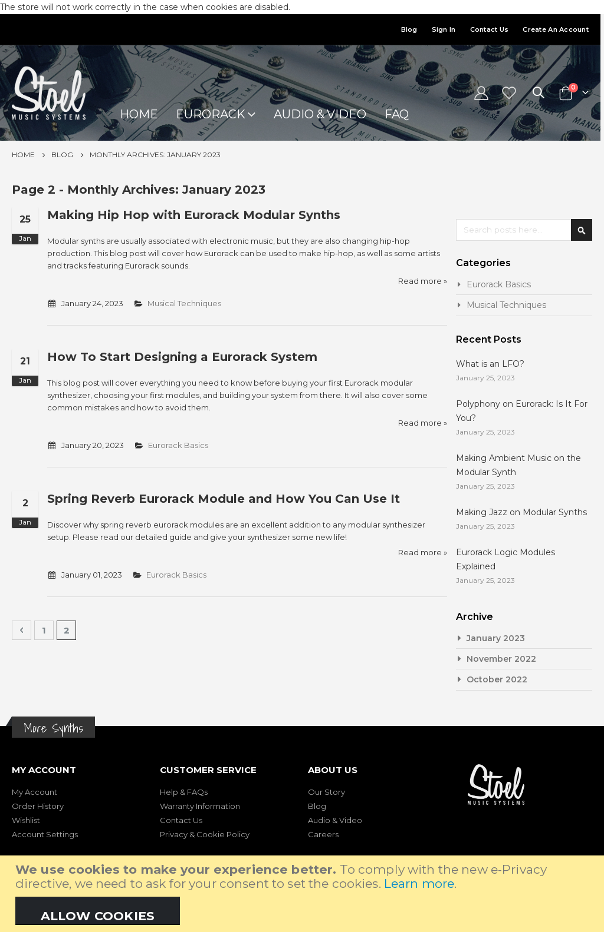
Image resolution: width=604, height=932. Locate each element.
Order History (38, 806)
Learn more (419, 883)
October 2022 (497, 679)
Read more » (419, 281)
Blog (409, 29)
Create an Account (556, 29)
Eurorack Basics (190, 445)
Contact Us (489, 29)
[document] (303, 894)
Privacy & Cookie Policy (205, 834)
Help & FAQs (184, 792)
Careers (323, 834)
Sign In (444, 29)
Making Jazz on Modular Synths (521, 512)
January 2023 (496, 638)
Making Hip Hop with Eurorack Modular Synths (193, 215)
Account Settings (45, 834)
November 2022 (501, 659)
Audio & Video (335, 820)
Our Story (326, 792)
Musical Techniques (197, 303)
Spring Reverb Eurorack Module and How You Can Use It (223, 499)
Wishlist (26, 820)
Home (23, 154)
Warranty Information (200, 806)
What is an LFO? (490, 364)
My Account (34, 792)
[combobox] (524, 230)
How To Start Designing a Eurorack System (182, 357)
